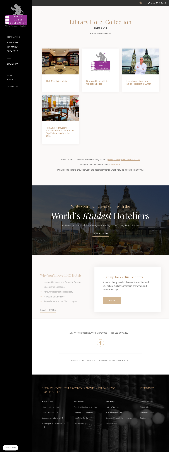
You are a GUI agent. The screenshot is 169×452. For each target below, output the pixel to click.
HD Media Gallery (147, 413)
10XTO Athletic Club (114, 413)
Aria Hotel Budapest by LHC (85, 407)
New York (13, 43)
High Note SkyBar (81, 418)
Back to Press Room (100, 33)
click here (115, 164)
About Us (11, 79)
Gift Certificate (146, 407)
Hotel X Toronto (112, 407)
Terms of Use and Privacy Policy (114, 360)
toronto (12, 47)
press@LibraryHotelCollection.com (123, 159)
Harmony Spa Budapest (83, 413)
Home (9, 75)
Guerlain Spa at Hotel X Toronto (119, 418)
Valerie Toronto (112, 423)
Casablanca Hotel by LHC (52, 418)
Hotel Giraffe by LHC (50, 413)
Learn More (48, 314)
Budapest (12, 51)
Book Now (13, 64)
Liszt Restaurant (80, 423)
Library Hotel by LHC (50, 407)
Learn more (100, 234)
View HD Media (60, 70)
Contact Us (13, 87)
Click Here (100, 70)
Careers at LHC (146, 402)
